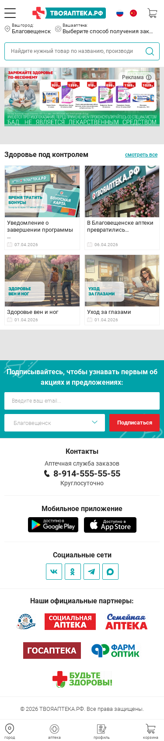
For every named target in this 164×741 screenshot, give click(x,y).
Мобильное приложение (82, 508)
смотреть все (141, 155)
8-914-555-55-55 (86, 473)
